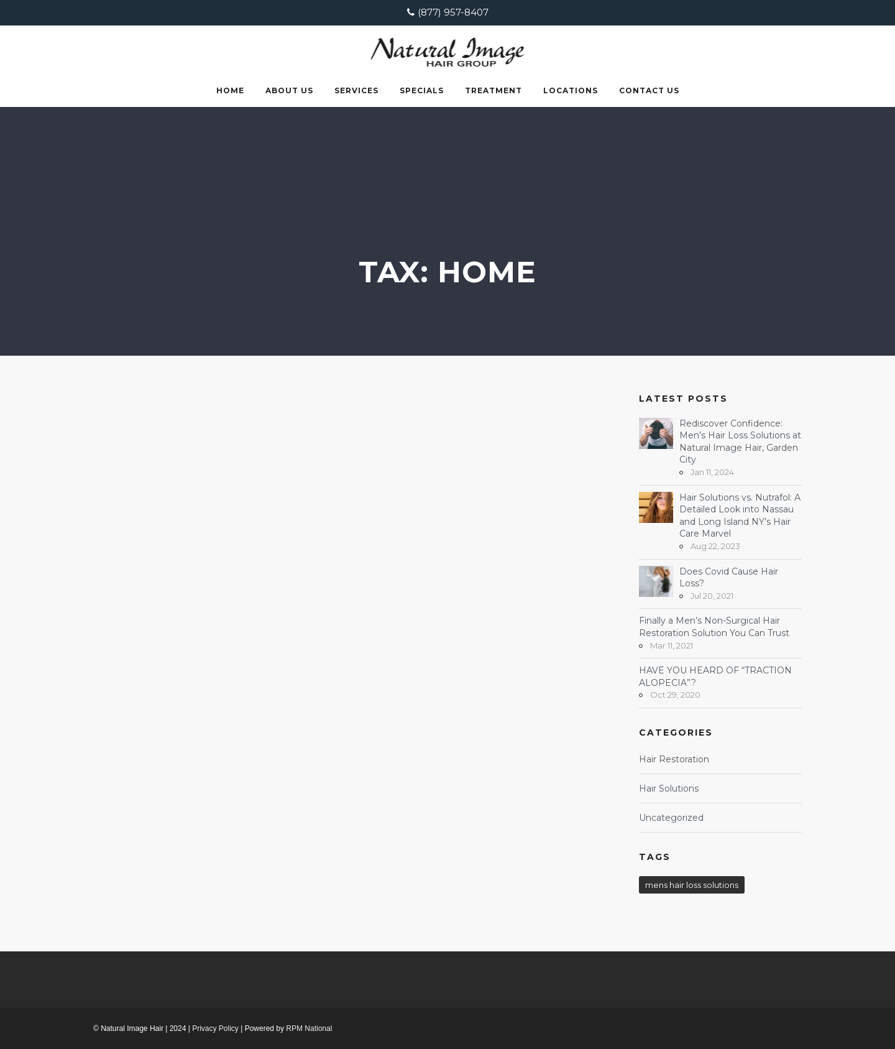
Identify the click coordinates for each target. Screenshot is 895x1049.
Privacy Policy (215, 1028)
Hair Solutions (669, 788)
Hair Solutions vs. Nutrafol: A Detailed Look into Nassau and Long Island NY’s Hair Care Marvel (740, 516)
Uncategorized (671, 817)
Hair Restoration (674, 759)
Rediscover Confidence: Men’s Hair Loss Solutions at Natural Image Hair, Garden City (740, 442)
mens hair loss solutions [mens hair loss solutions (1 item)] (691, 885)
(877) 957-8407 (453, 12)
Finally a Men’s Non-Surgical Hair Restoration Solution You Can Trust (714, 627)
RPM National (309, 1028)
